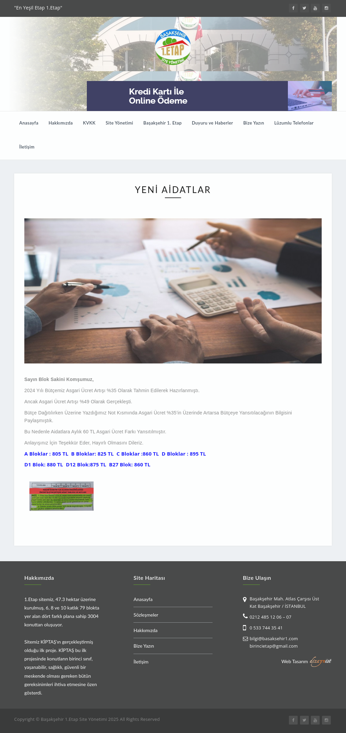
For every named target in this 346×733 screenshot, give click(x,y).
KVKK (89, 123)
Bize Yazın (253, 123)
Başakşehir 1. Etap (162, 123)
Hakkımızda (61, 123)
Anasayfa (29, 123)
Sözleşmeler (145, 615)
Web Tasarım (294, 661)
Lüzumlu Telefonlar (294, 123)
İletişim (26, 147)
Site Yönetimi (119, 123)
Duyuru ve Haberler (212, 123)
